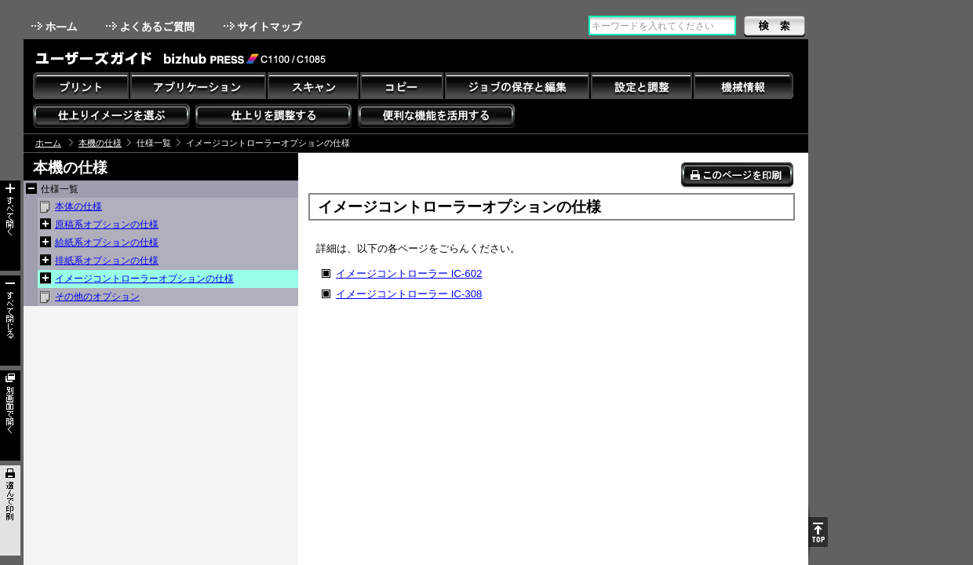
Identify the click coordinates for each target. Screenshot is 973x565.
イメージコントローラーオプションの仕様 (144, 278)
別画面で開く (10, 415)
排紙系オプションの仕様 (107, 260)
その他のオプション (97, 296)
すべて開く (10, 225)
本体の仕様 (78, 206)
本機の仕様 (100, 143)
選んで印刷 (10, 510)
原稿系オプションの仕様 (107, 224)
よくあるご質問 (152, 26)
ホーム (56, 26)
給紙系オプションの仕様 (107, 242)
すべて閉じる (10, 320)
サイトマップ (264, 26)
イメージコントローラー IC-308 (409, 294)
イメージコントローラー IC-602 (409, 273)
